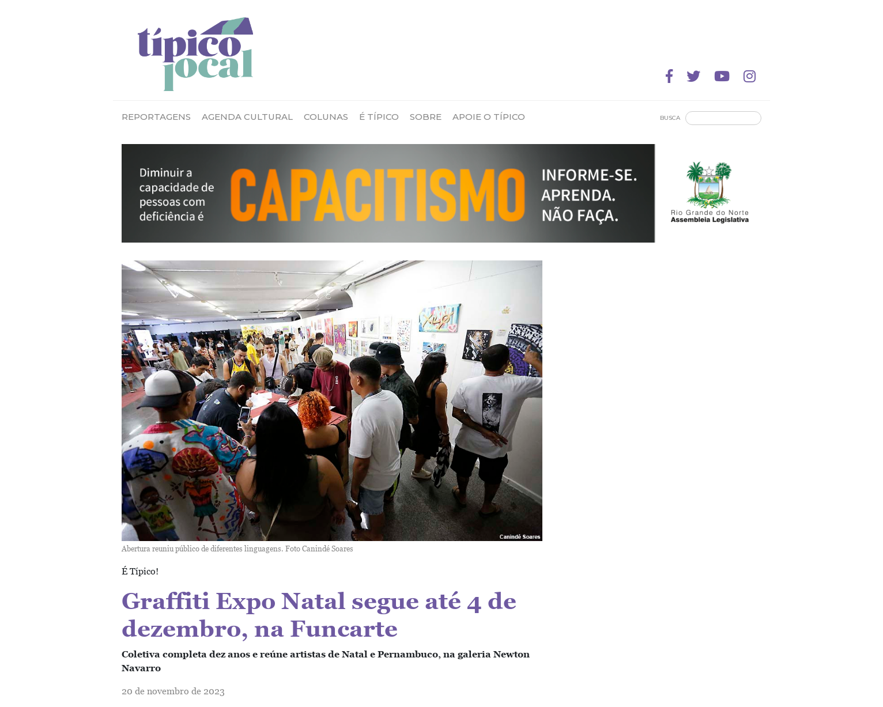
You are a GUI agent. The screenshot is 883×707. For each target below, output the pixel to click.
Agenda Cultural (247, 116)
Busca (670, 118)
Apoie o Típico (488, 116)
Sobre (426, 116)
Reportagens (156, 116)
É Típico (379, 116)
